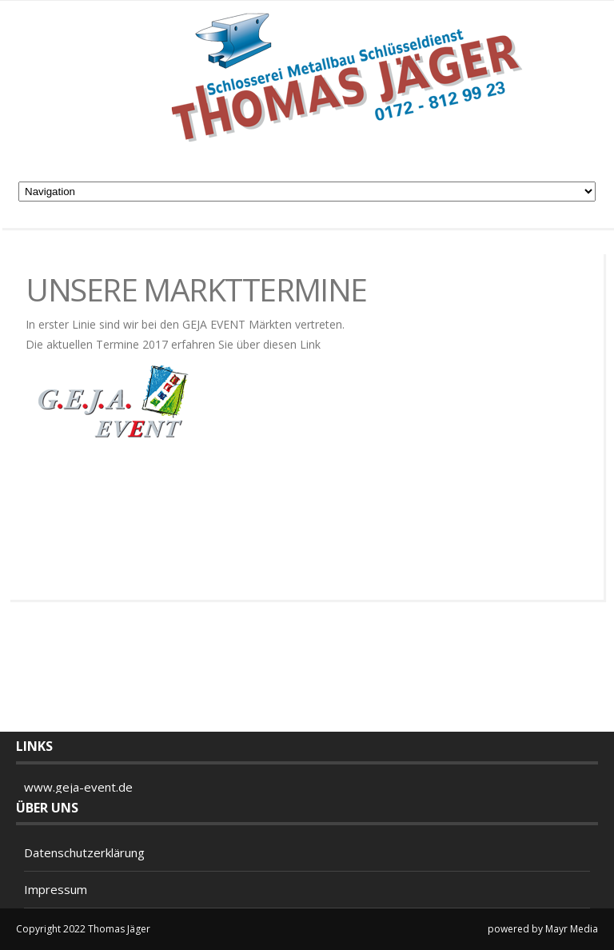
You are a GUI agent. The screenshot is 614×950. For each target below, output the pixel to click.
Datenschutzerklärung (84, 852)
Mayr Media (571, 929)
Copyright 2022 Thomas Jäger (83, 929)
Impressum (55, 889)
